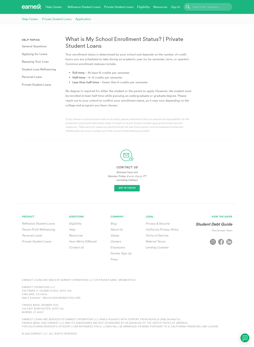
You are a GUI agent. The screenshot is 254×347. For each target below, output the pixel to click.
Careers (115, 241)
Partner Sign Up (121, 253)
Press (114, 259)
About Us (116, 229)
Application (83, 19)
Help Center (30, 19)
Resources (76, 235)
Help (72, 229)
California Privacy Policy (162, 229)
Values (114, 235)
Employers (117, 247)
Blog (113, 223)
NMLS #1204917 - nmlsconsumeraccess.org (51, 298)
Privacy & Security (157, 223)
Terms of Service (156, 235)
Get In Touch (127, 188)
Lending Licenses (156, 247)
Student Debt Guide (214, 224)
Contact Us (76, 247)
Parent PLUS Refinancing (38, 229)
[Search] (208, 7)
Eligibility (75, 223)
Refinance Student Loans (38, 223)
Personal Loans (32, 235)
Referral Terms (155, 241)
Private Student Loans (56, 19)
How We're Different (82, 241)
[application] (245, 338)
